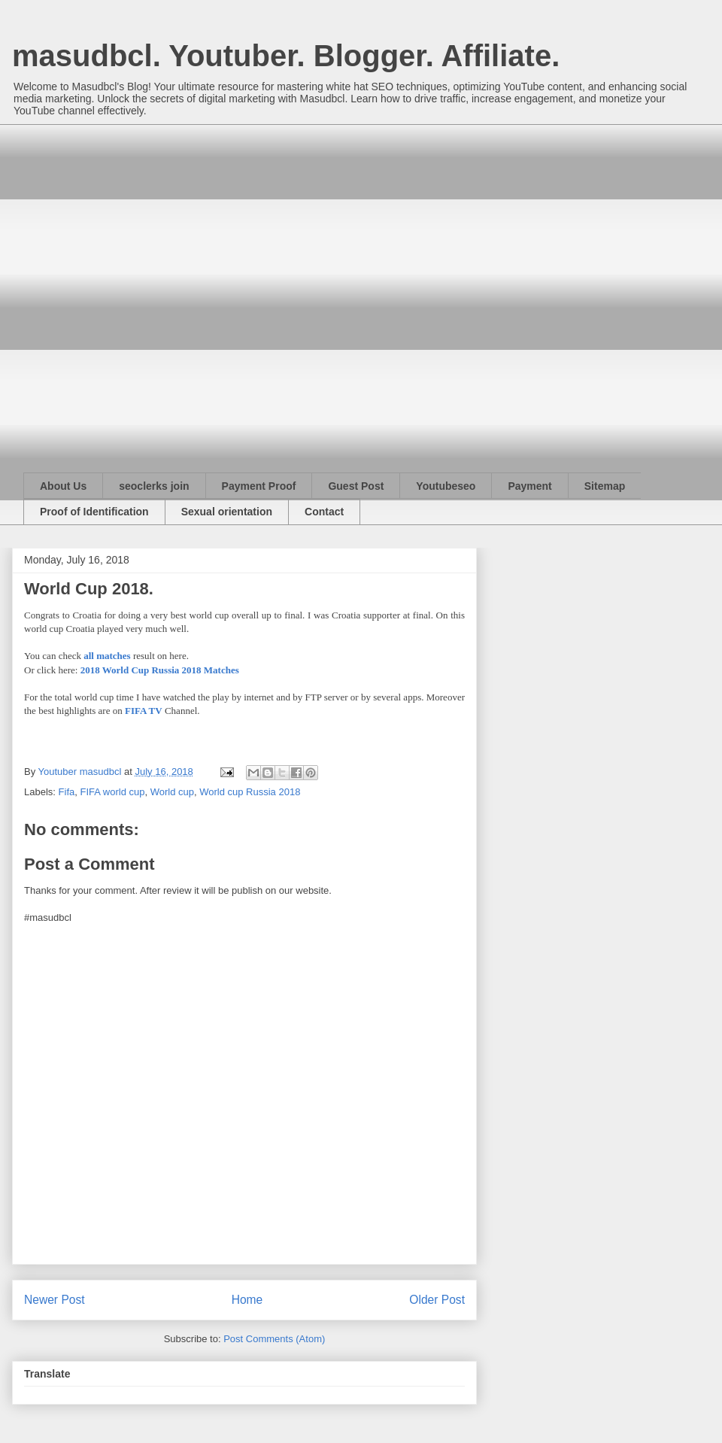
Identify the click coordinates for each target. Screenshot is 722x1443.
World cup (172, 791)
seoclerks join (154, 486)
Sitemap (604, 486)
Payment (529, 486)
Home (247, 1299)
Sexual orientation (226, 512)
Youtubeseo (445, 486)
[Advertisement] (161, 285)
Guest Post (356, 486)
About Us (63, 486)
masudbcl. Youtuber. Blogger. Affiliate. (286, 55)
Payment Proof (259, 486)
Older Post (437, 1299)
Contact (324, 512)
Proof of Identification (94, 512)
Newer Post (54, 1299)
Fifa (67, 791)
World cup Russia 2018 (249, 791)
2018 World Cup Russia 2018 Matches (159, 670)
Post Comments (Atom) (274, 1338)
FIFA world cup (112, 791)
